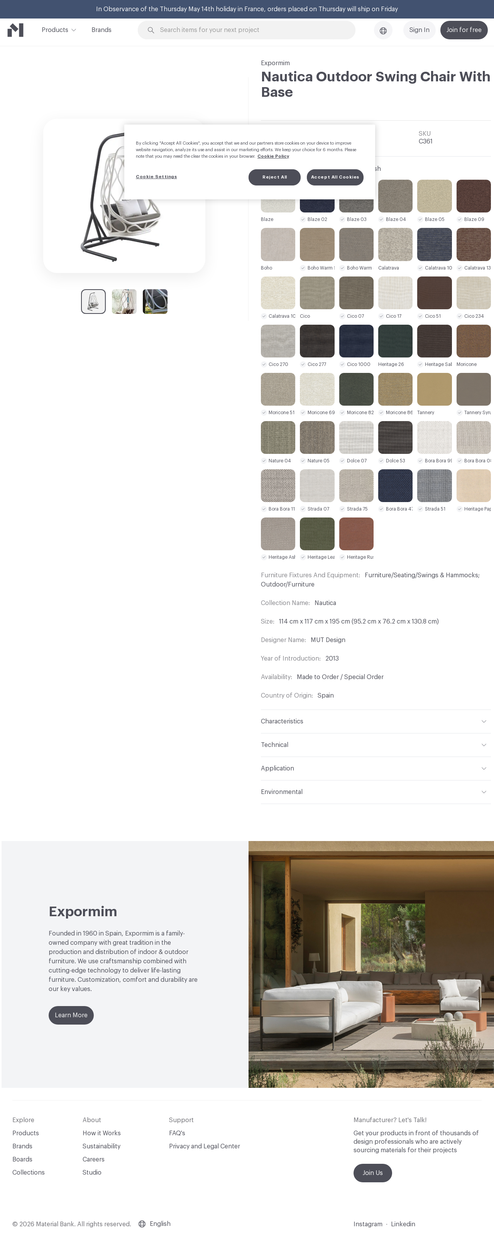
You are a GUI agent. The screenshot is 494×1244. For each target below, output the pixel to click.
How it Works (102, 1133)
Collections (28, 1173)
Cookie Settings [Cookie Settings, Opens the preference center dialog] (156, 177)
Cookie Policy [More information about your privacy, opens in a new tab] (273, 156)
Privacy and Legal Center (204, 1146)
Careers (94, 1159)
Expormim (275, 63)
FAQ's (177, 1133)
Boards (22, 1159)
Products (55, 29)
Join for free (464, 30)
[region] (249, 162)
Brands (101, 30)
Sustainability (101, 1146)
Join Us (373, 1173)
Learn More (71, 1015)
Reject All (274, 177)
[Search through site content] (251, 30)
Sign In (419, 30)
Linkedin (403, 1224)
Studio (92, 1173)
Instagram (368, 1224)
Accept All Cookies (335, 177)
